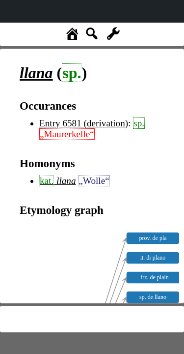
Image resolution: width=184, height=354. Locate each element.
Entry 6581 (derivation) (83, 123)
